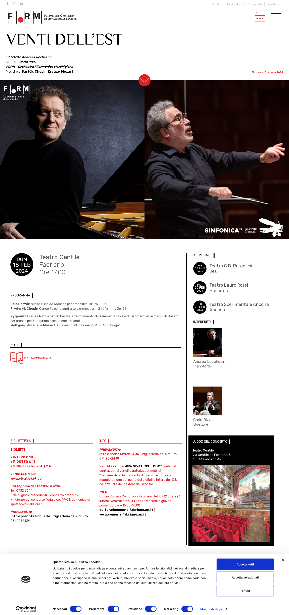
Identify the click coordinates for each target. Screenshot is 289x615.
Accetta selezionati (245, 575)
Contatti (217, 4)
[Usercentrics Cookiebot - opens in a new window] (26, 607)
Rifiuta (245, 588)
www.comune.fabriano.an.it (122, 517)
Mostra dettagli (211, 607)
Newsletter (274, 4)
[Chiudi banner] (282, 558)
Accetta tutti (245, 562)
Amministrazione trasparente (245, 4)
